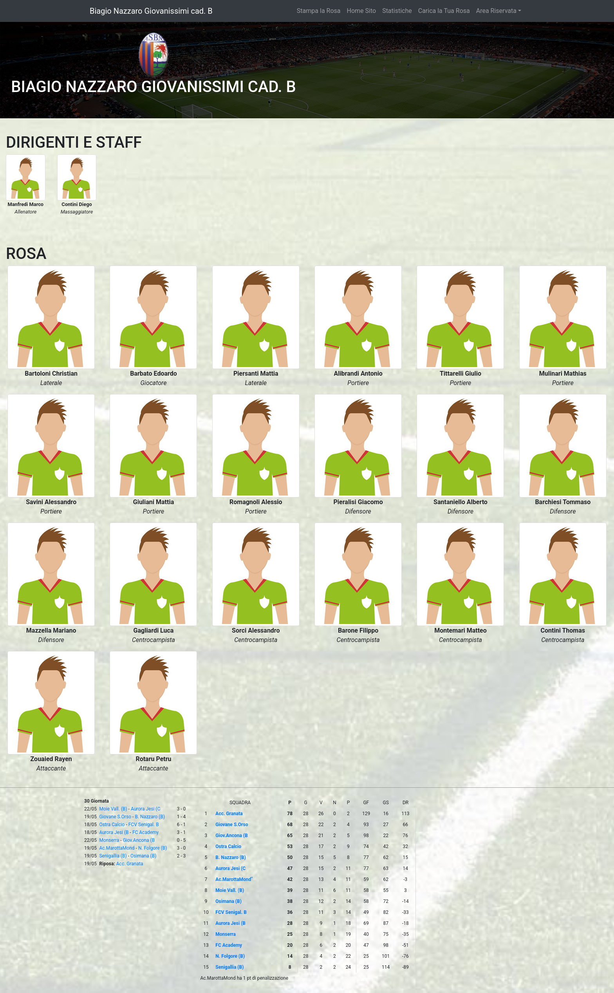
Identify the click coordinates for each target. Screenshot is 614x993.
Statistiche (397, 10)
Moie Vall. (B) (113, 809)
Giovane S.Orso (115, 816)
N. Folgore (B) (152, 848)
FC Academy (145, 832)
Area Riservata (496, 10)
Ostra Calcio (112, 824)
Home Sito (361, 10)
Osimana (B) (143, 856)
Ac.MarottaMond (116, 848)
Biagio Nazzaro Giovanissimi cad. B (151, 11)
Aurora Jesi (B (113, 832)
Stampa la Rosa (319, 10)
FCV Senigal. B (143, 824)
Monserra (109, 840)
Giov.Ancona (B (139, 840)
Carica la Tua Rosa (444, 10)
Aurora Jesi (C (146, 809)
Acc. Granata (129, 863)
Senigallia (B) (112, 856)
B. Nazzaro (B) (150, 816)
